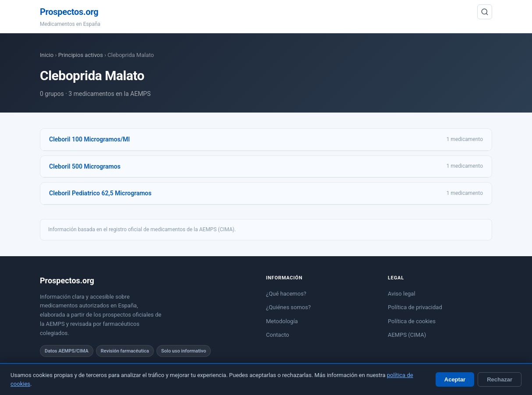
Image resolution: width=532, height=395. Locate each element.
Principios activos (80, 55)
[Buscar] (484, 11)
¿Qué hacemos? (286, 293)
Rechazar (499, 379)
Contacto (277, 335)
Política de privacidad (415, 307)
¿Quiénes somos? (288, 307)
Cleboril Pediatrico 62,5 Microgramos (100, 193)
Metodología (282, 321)
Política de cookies (412, 321)
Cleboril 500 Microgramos (85, 166)
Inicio (46, 55)
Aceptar (454, 379)
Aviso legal (401, 293)
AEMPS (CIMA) (407, 335)
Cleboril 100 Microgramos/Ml (89, 139)
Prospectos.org (69, 12)
